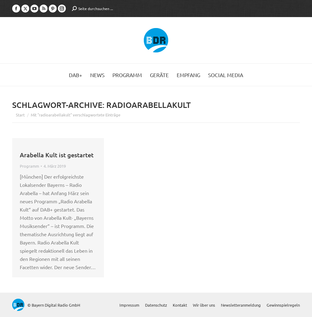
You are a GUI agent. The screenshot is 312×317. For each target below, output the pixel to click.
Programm (29, 166)
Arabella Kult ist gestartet (57, 155)
